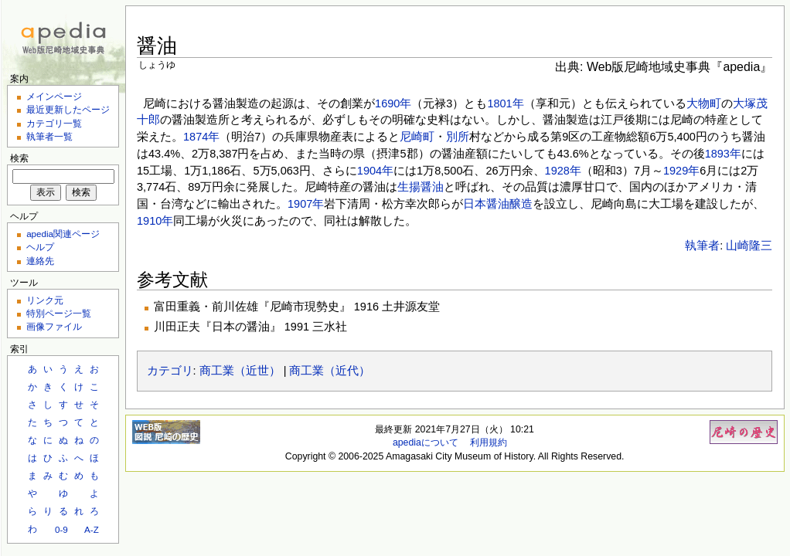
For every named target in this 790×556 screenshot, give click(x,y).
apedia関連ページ (63, 234)
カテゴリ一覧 (54, 123)
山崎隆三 (749, 245)
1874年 (201, 137)
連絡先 (40, 261)
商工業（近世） (240, 370)
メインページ (54, 96)
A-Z (91, 529)
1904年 (375, 170)
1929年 (681, 170)
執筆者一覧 (49, 136)
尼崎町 (417, 137)
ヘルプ (40, 247)
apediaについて (425, 442)
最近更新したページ (68, 109)
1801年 (505, 103)
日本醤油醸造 (498, 204)
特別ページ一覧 (58, 313)
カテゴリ (170, 370)
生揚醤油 (420, 187)
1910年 (155, 221)
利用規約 (488, 442)
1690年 (393, 103)
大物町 (703, 103)
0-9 (61, 529)
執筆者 (702, 245)
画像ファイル (54, 326)
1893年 (723, 153)
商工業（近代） (329, 370)
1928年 (563, 170)
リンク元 (44, 300)
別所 (457, 137)
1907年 (306, 204)
